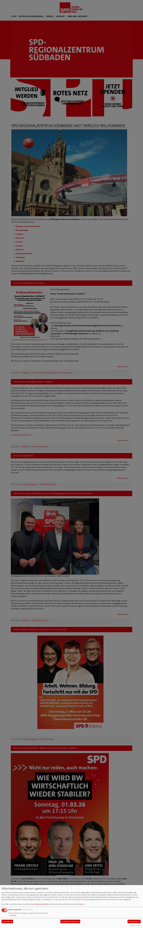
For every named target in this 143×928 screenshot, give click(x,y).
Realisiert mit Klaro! (135, 925)
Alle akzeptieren (134, 921)
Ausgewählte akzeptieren (70, 921)
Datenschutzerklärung (43, 904)
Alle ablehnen (7, 921)
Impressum (80, 904)
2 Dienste (12, 915)
